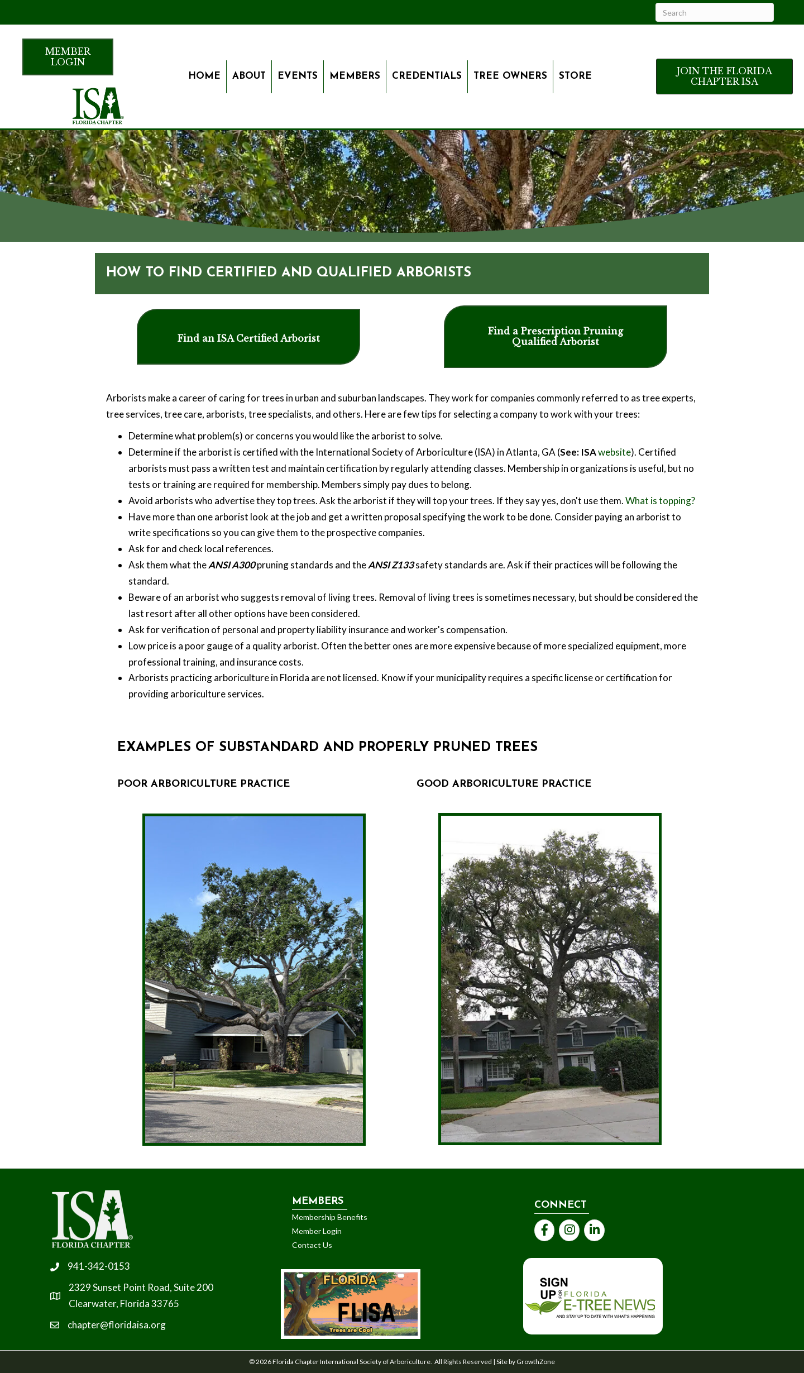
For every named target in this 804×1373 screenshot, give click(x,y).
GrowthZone (535, 1361)
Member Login (317, 1231)
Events (297, 76)
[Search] (714, 12)
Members (354, 76)
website (614, 452)
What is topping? (660, 500)
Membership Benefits (329, 1217)
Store (575, 76)
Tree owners (510, 76)
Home (204, 76)
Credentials (427, 76)
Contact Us (312, 1245)
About (249, 76)
